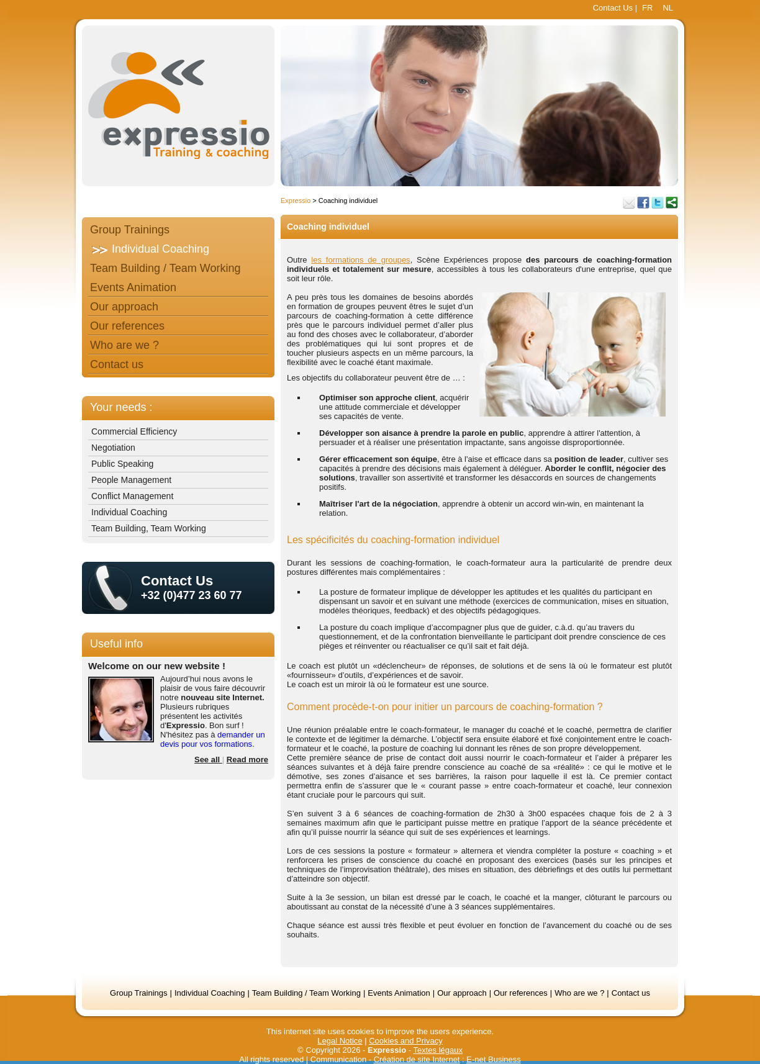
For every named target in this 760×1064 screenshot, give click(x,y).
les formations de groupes (360, 259)
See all (208, 759)
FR (647, 7)
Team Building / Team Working (165, 268)
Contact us (116, 364)
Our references (127, 326)
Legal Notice (339, 1040)
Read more (247, 759)
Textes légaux (438, 1050)
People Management (131, 480)
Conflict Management (132, 496)
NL (668, 7)
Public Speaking (122, 464)
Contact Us (613, 7)
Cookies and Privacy (406, 1040)
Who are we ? (124, 345)
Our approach (124, 306)
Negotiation (113, 448)
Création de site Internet (417, 1059)
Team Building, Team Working (148, 528)
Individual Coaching (160, 249)
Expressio (295, 200)
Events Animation (133, 287)
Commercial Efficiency (134, 431)
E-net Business (493, 1059)
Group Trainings (130, 229)
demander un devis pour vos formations (212, 739)
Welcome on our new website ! (156, 665)
